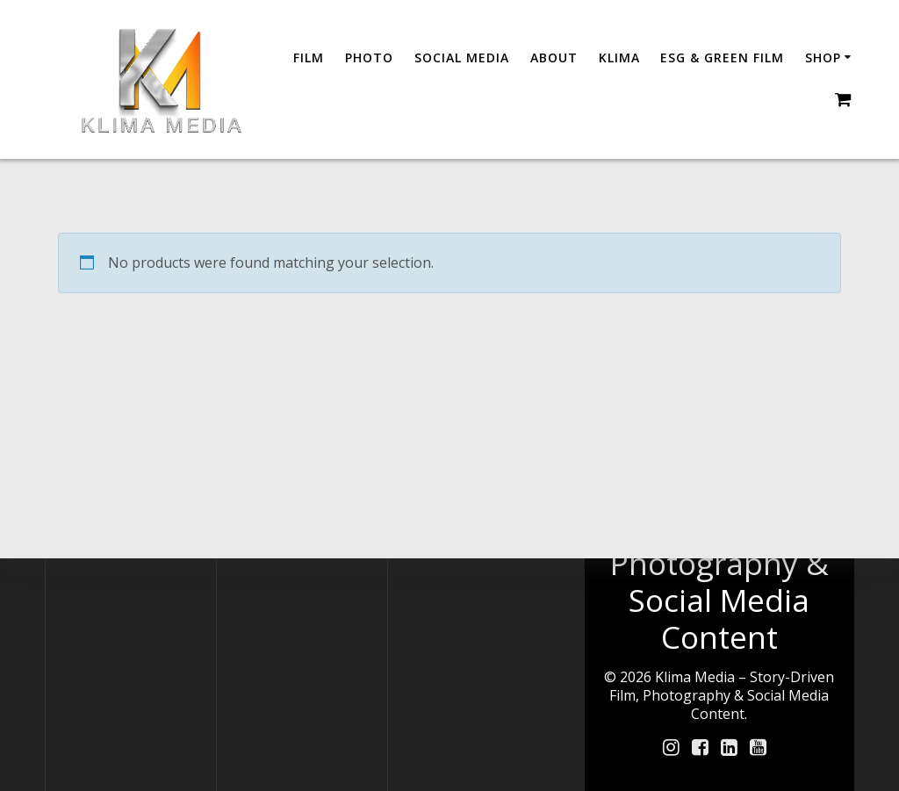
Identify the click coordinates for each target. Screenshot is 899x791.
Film (308, 57)
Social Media (461, 57)
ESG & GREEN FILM (722, 57)
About (554, 57)
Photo (369, 57)
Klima (619, 57)
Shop (823, 57)
